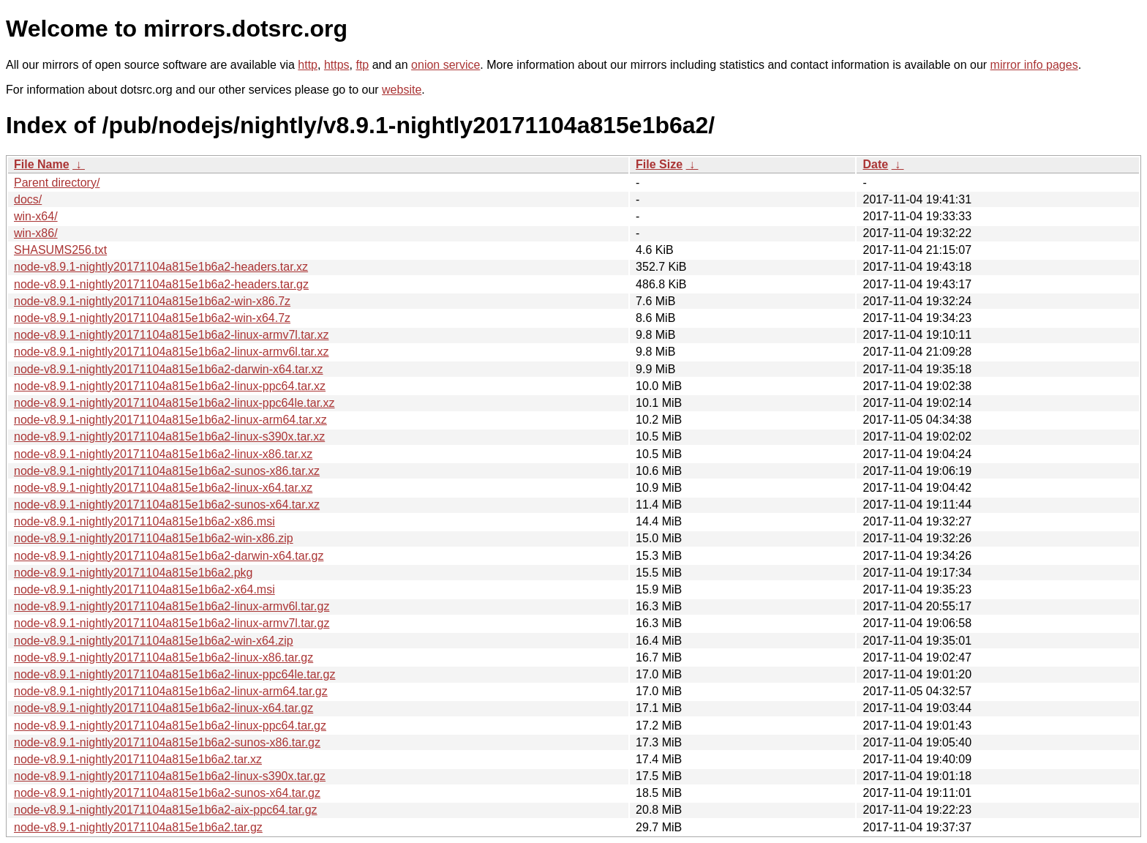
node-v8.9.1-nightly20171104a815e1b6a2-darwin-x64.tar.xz (168, 369)
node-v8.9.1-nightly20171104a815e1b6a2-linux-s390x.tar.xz (169, 436)
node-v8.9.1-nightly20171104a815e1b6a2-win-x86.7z (152, 301)
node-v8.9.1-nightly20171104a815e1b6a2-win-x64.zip (153, 640)
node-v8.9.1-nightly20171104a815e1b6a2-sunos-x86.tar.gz (167, 742)
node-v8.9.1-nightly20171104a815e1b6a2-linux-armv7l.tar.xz (171, 335)
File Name (41, 164)
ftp (362, 65)
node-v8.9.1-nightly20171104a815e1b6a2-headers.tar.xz (161, 267)
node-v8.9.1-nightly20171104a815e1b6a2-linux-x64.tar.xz (163, 488)
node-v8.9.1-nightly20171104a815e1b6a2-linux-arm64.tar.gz (171, 691)
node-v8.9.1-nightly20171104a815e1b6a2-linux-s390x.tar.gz (170, 776)
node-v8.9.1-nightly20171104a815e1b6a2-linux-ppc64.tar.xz (170, 386)
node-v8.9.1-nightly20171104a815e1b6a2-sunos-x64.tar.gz (167, 793)
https (337, 65)
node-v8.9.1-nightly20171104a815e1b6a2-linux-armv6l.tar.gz (171, 606)
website (401, 89)
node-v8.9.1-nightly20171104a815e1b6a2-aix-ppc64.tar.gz (165, 809)
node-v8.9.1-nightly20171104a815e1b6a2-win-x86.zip (153, 538)
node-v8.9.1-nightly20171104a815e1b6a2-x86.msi (144, 521)
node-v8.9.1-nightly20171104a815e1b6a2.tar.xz (138, 759)
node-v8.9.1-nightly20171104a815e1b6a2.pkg (133, 572)
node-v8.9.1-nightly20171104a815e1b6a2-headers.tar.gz (161, 284)
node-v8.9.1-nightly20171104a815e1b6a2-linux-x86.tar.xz (163, 454)
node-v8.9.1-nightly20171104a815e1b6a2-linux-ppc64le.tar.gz (174, 674)
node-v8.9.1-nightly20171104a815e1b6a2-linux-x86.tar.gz (163, 657)
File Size (659, 164)
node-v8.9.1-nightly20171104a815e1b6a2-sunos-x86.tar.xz (167, 471)
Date (875, 164)
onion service (445, 65)
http (307, 65)
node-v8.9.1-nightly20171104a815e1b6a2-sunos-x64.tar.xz (167, 504)
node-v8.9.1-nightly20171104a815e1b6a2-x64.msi (144, 589)
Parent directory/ (56, 182)
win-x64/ (36, 216)
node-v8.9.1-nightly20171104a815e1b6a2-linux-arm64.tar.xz (170, 419)
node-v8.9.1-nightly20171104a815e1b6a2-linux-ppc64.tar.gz (170, 725)
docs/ (28, 199)
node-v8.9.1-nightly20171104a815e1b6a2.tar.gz (138, 827)
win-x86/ (36, 233)
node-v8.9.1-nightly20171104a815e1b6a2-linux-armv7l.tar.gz (171, 623)
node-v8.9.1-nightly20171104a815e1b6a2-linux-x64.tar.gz (163, 708)
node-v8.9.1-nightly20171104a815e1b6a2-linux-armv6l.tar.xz (171, 351)
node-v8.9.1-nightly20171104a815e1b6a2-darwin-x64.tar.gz (168, 556)
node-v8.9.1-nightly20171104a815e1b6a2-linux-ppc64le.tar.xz (174, 403)
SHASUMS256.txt (60, 250)
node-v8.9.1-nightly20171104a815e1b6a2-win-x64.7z (152, 318)
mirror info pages (1034, 65)
